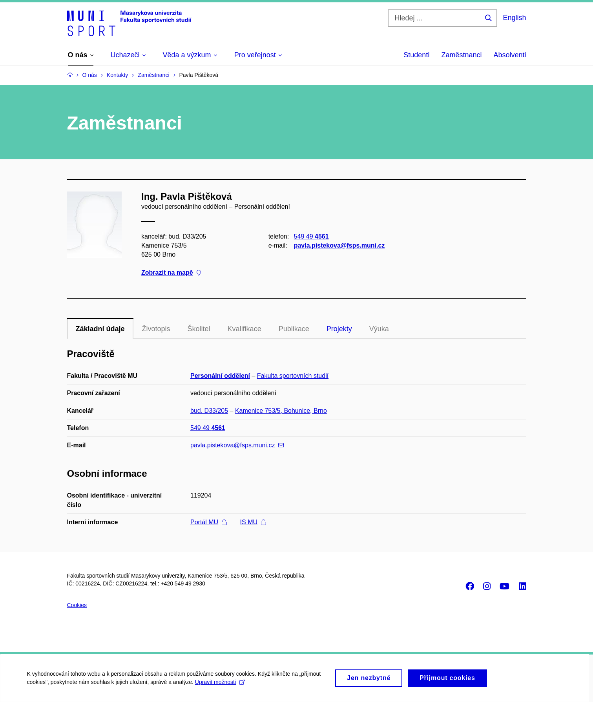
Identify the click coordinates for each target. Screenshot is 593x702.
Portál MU (208, 522)
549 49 (311, 236)
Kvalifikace (244, 329)
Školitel (199, 329)
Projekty (339, 329)
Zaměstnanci (461, 55)
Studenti (416, 55)
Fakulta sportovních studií (292, 375)
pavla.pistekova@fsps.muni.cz (339, 245)
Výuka (379, 329)
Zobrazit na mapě (171, 272)
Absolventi (509, 55)
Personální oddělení (220, 375)
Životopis (156, 329)
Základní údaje (100, 329)
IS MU (253, 522)
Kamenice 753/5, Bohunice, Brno (281, 410)
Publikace (294, 329)
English (514, 18)
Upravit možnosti (220, 685)
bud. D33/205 (209, 410)
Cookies (77, 605)
